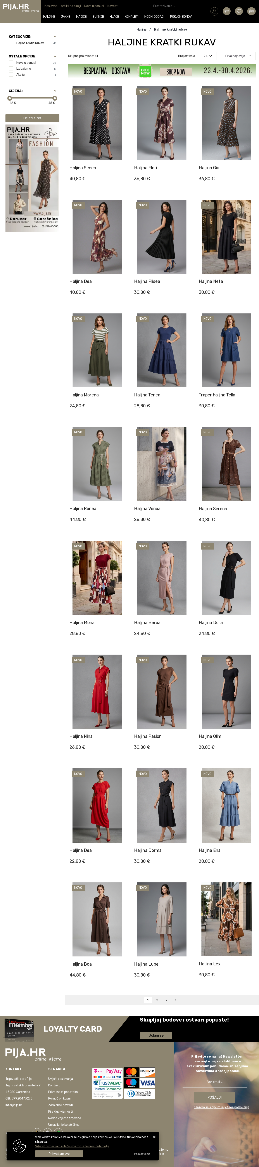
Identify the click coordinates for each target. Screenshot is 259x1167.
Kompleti (132, 17)
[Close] (59, 1153)
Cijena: (15, 91)
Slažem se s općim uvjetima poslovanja (221, 1107)
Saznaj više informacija (156, 1026)
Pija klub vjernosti (60, 1111)
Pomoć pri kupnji (59, 1098)
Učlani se (156, 1035)
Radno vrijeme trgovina (64, 1118)
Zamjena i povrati (60, 1105)
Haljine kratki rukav (36, 43)
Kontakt (54, 1085)
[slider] (9, 98)
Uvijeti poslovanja (60, 1079)
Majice (82, 17)
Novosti (112, 6)
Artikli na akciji (71, 6)
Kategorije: (20, 37)
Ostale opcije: (22, 56)
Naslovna (51, 6)
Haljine (50, 17)
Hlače (115, 17)
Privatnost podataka (63, 1092)
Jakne (66, 17)
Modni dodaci (155, 17)
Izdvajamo (36, 69)
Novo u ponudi (94, 6)
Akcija (36, 74)
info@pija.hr (13, 1105)
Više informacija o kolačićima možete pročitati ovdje (72, 1146)
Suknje (99, 17)
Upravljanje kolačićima (63, 1125)
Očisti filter (32, 118)
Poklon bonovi (182, 17)
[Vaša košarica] (251, 11)
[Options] (142, 1154)
